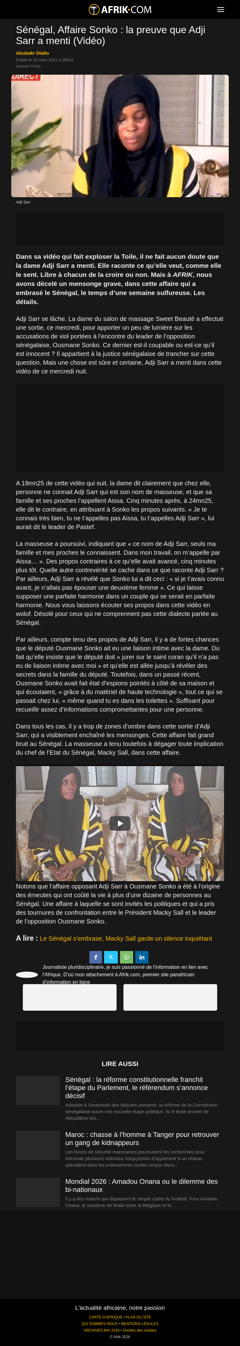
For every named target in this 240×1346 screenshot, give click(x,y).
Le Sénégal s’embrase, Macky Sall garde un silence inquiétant (126, 938)
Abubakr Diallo (32, 53)
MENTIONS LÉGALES (139, 1324)
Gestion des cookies (139, 1330)
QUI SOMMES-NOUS (100, 1324)
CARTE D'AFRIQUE (105, 1317)
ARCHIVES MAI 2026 (102, 1330)
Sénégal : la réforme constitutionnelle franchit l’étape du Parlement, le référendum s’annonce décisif (136, 1088)
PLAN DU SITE (138, 1317)
